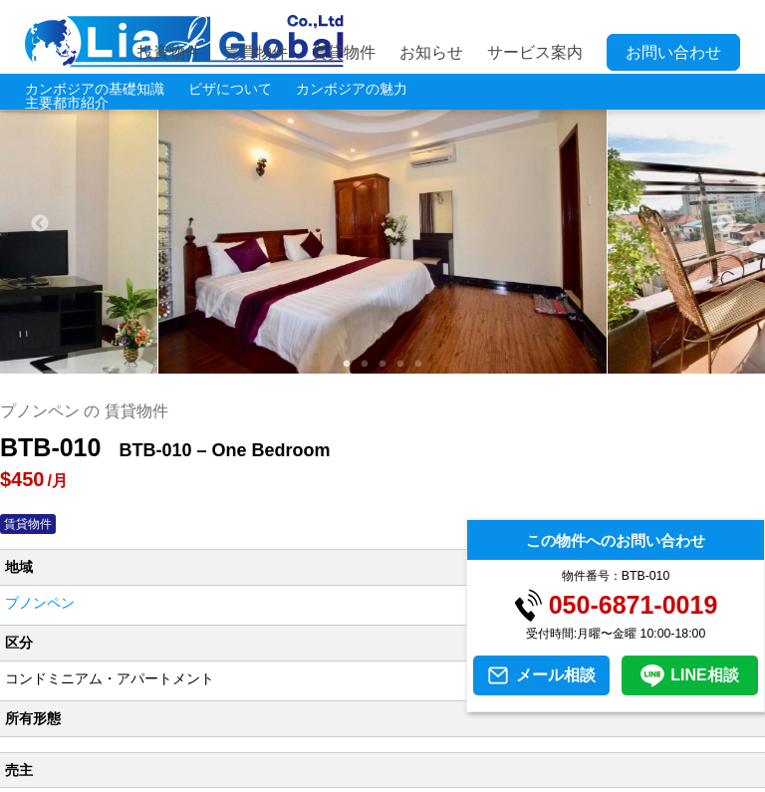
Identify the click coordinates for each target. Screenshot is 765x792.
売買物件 (256, 52)
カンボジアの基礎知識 (94, 89)
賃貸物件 (344, 52)
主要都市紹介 (67, 103)
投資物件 (169, 52)
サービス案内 (535, 52)
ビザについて (230, 89)
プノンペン (40, 603)
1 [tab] (347, 364)
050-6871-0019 (633, 605)
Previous (40, 224)
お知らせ (431, 52)
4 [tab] (400, 364)
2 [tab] (365, 364)
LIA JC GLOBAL (184, 41)
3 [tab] (382, 364)
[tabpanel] (383, 224)
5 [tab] (418, 364)
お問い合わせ (673, 52)
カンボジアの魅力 (351, 89)
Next (725, 224)
